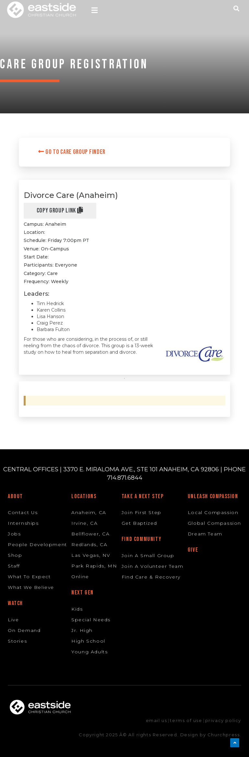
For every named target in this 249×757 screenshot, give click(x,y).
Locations (83, 496)
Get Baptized (139, 523)
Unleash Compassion (213, 496)
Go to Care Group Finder (72, 152)
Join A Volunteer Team (153, 566)
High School (88, 641)
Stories (17, 641)
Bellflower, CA (90, 534)
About (15, 496)
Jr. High (82, 630)
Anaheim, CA (88, 512)
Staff (14, 566)
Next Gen (82, 592)
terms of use (186, 720)
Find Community (141, 539)
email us (156, 720)
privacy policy (223, 720)
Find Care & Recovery (151, 577)
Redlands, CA (89, 544)
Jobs (14, 534)
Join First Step (141, 512)
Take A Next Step (143, 496)
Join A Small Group (148, 555)
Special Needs (91, 620)
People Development (37, 544)
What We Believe (31, 587)
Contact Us (23, 512)
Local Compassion (213, 512)
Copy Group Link (60, 210)
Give (193, 549)
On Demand (24, 630)
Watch (15, 603)
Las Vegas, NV (91, 555)
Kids (77, 609)
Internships (23, 523)
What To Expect (29, 576)
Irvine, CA (84, 523)
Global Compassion (214, 523)
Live (13, 620)
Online (80, 576)
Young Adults (89, 652)
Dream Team (205, 534)
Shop (15, 555)
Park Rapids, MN (94, 566)
